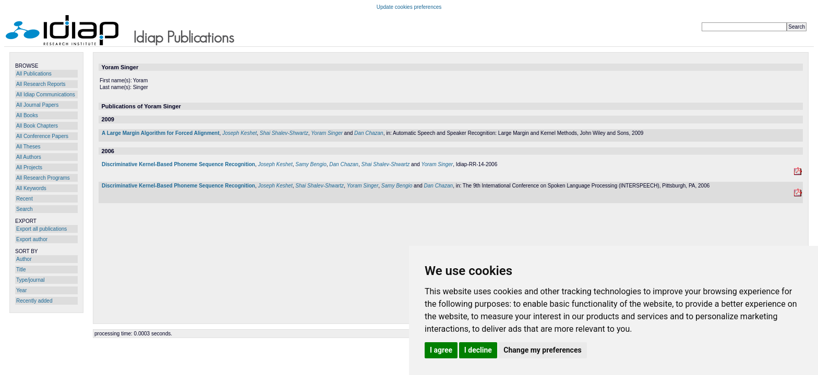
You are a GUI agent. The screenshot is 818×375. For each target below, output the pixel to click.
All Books (27, 115)
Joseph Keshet (239, 133)
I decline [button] (478, 350)
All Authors (28, 157)
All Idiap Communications (45, 94)
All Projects (29, 167)
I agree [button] (441, 350)
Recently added (34, 301)
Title (21, 269)
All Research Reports (40, 84)
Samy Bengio (310, 164)
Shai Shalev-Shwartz (284, 133)
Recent (24, 199)
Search (24, 209)
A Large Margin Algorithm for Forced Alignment (161, 133)
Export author (31, 239)
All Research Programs (43, 178)
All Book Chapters (37, 126)
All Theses (28, 146)
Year (21, 290)
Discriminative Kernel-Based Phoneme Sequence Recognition (178, 164)
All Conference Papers (42, 136)
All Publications (34, 74)
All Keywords (31, 188)
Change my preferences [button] (542, 350)
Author (23, 259)
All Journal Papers (37, 105)
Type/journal (30, 280)
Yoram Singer (327, 133)
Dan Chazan (368, 133)
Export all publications (41, 229)
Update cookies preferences (409, 7)
